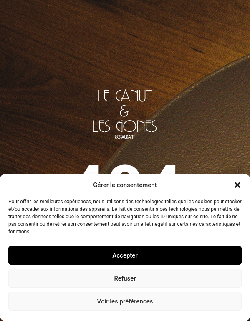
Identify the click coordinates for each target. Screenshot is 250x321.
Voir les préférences (125, 301)
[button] (237, 185)
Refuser (125, 278)
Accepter (124, 255)
